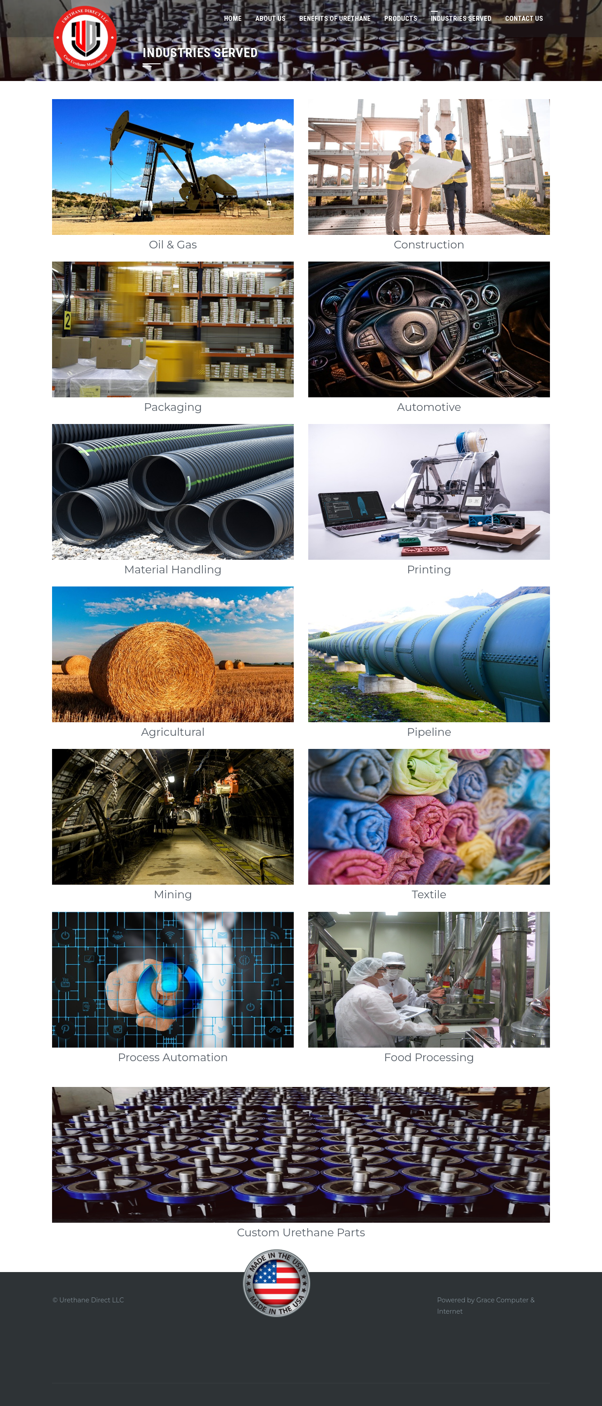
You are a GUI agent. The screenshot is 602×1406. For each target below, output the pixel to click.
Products (400, 18)
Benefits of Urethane (335, 18)
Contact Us (524, 18)
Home (233, 18)
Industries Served (461, 18)
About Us (270, 18)
